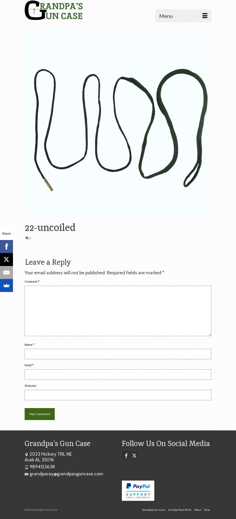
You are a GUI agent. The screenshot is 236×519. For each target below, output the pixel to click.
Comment (32, 281)
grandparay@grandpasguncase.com (64, 474)
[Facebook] (126, 455)
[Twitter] (134, 455)
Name (29, 345)
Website (30, 386)
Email (29, 365)
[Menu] (183, 15)
